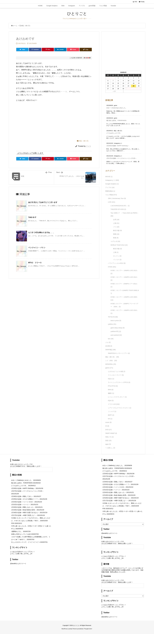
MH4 (110, 389)
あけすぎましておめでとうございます (42, 202)
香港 (115, 238)
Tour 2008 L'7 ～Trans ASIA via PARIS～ (125, 214)
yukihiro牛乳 (116, 331)
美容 (108, 440)
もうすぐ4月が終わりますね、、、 (41, 232)
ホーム (15, 25)
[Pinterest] (48, 49)
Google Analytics (112, 184)
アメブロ (109, 187)
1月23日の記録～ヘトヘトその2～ (22, 502)
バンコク (117, 259)
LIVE (111, 202)
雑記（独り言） (26, 25)
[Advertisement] (37, 119)
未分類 (108, 346)
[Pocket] (73, 49)
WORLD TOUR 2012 (119, 245)
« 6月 (114, 91)
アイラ (88, 146)
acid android (116, 335)
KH (110, 419)
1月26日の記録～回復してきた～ (22, 496)
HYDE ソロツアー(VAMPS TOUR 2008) (125, 292)
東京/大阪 (117, 230)
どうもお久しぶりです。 (114, 133)
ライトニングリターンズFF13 (119, 382)
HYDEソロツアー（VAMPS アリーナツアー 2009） (124, 305)
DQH (110, 400)
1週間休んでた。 (17, 531)
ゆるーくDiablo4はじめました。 (116, 108)
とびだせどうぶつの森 (116, 371)
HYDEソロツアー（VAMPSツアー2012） (124, 285)
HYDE (112, 267)
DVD (108, 429)
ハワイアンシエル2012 (116, 263)
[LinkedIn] (60, 49)
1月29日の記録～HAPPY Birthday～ (117, 146)
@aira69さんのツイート (18, 563)
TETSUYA (113, 317)
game (109, 368)
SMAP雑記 (110, 349)
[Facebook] (35, 49)
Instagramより (112, 180)
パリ (116, 227)
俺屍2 (111, 393)
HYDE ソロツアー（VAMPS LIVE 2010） (124, 311)
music (108, 422)
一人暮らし (110, 448)
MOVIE (108, 176)
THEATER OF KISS (118, 209)
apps (108, 444)
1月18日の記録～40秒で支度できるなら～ (25, 512)
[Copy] (86, 49)
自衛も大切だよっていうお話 (21, 534)
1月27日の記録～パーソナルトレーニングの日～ (121, 158)
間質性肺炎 (110, 191)
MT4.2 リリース (35, 263)
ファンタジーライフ (116, 375)
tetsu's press (116, 320)
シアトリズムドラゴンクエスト (119, 408)
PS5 (12, 523)
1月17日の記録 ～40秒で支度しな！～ (24, 515)
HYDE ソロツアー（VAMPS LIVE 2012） (124, 278)
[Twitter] (22, 49)
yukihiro (112, 324)
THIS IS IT (32, 217)
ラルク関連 (111, 195)
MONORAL (110, 364)
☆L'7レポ (115, 241)
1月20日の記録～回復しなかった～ (23, 507)
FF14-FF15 (113, 386)
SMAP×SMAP (111, 433)
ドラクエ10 (113, 404)
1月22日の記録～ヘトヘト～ (20, 504)
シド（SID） (111, 360)
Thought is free (88, 628)
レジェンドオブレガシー (117, 397)
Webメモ (109, 437)
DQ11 (111, 379)
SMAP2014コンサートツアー (119, 353)
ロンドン (117, 256)
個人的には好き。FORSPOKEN (116, 120)
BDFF (111, 415)
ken (110, 339)
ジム (108, 342)
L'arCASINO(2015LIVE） (120, 206)
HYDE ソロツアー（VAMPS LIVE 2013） (124, 272)
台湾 (116, 219)
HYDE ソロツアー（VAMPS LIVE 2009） (124, 298)
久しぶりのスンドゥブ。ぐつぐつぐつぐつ (25, 542)
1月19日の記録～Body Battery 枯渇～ (23, 510)
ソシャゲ (112, 411)
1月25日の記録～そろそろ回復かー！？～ (25, 499)
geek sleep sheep (118, 328)
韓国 (116, 234)
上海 (116, 223)
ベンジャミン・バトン (36, 247)
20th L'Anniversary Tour (117, 198)
